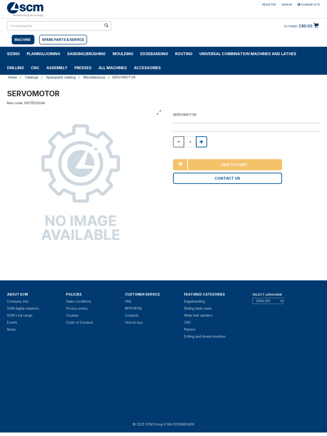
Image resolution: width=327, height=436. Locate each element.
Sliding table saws (198, 308)
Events (12, 322)
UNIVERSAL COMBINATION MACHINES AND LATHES (247, 53)
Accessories (147, 67)
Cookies (72, 315)
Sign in (287, 4)
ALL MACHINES (113, 67)
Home (12, 77)
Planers (189, 329)
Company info (18, 301)
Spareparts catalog (61, 77)
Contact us (227, 178)
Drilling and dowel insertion (205, 336)
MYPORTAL (134, 308)
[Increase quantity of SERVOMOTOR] (201, 141)
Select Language (267, 294)
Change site (309, 4)
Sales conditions (78, 301)
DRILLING (15, 67)
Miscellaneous (94, 77)
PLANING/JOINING (43, 53)
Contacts (132, 315)
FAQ (128, 301)
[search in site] (54, 25)
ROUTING (183, 53)
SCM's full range (20, 315)
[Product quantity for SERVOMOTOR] (190, 141)
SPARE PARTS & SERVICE (63, 40)
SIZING (13, 53)
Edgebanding (154, 53)
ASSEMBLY (56, 67)
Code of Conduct (79, 322)
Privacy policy (77, 308)
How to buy (134, 322)
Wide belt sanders (198, 315)
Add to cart (234, 164)
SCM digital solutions (23, 308)
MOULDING (123, 53)
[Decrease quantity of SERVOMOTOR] (178, 141)
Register (269, 4)
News (11, 329)
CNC (35, 67)
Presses (83, 67)
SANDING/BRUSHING (86, 53)
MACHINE (23, 40)
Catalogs (31, 77)
